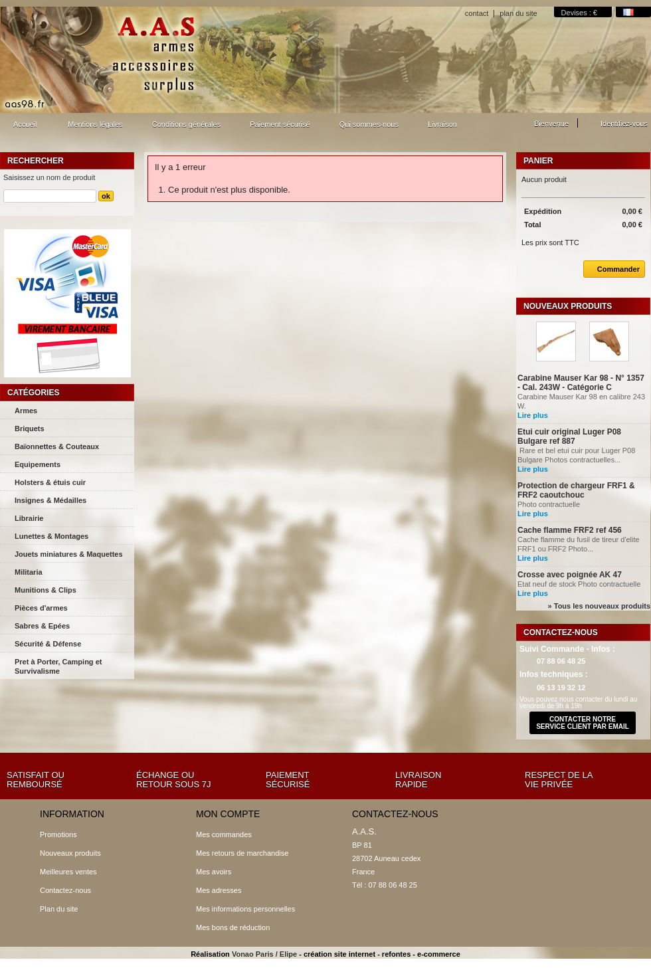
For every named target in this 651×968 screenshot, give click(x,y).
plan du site (518, 13)
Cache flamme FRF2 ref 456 (569, 530)
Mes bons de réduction (233, 927)
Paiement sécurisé (280, 124)
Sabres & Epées (42, 626)
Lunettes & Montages (51, 536)
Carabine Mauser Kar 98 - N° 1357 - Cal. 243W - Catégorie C (580, 382)
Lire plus (532, 415)
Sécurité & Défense (48, 644)
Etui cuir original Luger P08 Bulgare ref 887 (569, 436)
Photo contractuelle (549, 504)
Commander (611, 269)
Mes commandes (224, 834)
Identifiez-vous (624, 124)
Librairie (29, 518)
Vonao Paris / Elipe (264, 954)
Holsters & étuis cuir (50, 482)
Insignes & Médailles (50, 500)
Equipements (37, 464)
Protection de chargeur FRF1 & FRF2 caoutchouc (576, 490)
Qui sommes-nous (369, 124)
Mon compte (228, 814)
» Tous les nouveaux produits (599, 606)
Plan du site (59, 909)
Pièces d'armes (41, 608)
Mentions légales (95, 124)
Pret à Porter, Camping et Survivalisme (58, 666)
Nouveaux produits (567, 306)
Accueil (23, 128)
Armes (26, 411)
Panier (538, 160)
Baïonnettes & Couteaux (57, 446)
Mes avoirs (213, 872)
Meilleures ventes (68, 872)
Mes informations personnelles (245, 909)
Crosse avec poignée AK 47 (569, 574)
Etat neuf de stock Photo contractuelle (578, 584)
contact (476, 13)
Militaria (29, 572)
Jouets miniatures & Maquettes (69, 554)
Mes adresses (218, 890)
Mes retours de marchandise (242, 853)
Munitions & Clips (45, 590)
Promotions (58, 834)
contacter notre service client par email (582, 723)
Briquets (30, 429)
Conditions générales (186, 124)
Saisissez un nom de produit (49, 177)
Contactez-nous (65, 890)
